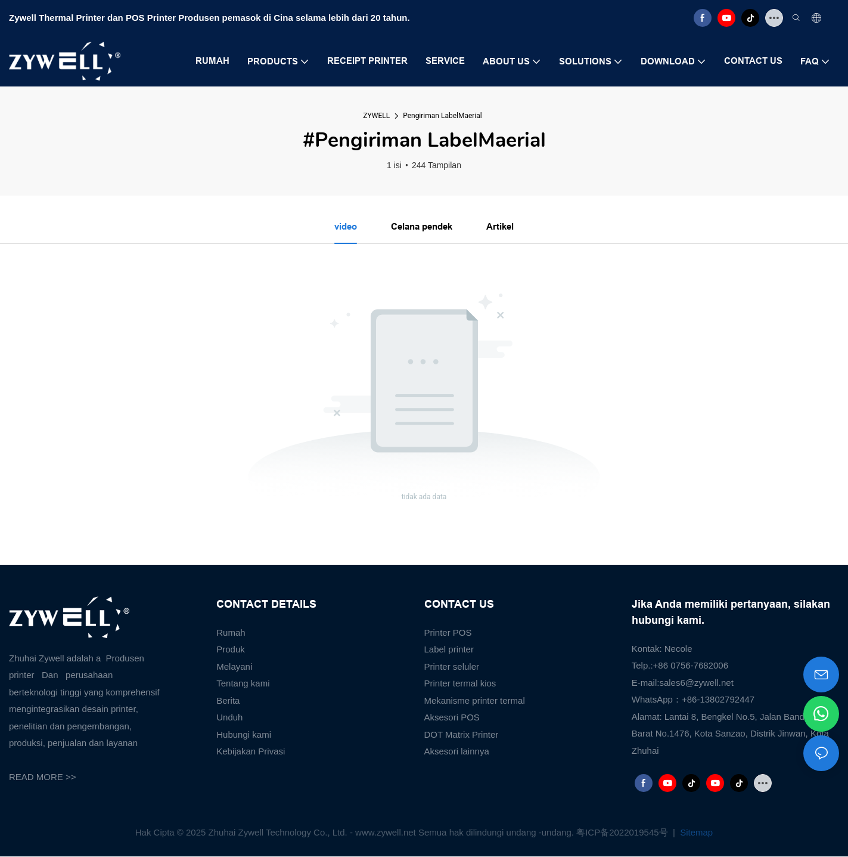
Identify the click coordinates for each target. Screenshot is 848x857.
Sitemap (695, 833)
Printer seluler (452, 667)
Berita (228, 701)
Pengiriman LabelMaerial (442, 116)
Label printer (449, 650)
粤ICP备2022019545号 (623, 833)
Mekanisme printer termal (474, 701)
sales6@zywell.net (696, 683)
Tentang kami (242, 684)
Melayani (234, 667)
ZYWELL (376, 116)
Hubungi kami (243, 735)
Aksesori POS (452, 718)
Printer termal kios (460, 684)
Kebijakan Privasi (250, 752)
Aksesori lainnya (456, 752)
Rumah (230, 633)
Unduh (229, 718)
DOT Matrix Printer (461, 735)
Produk (230, 650)
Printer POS (448, 633)
